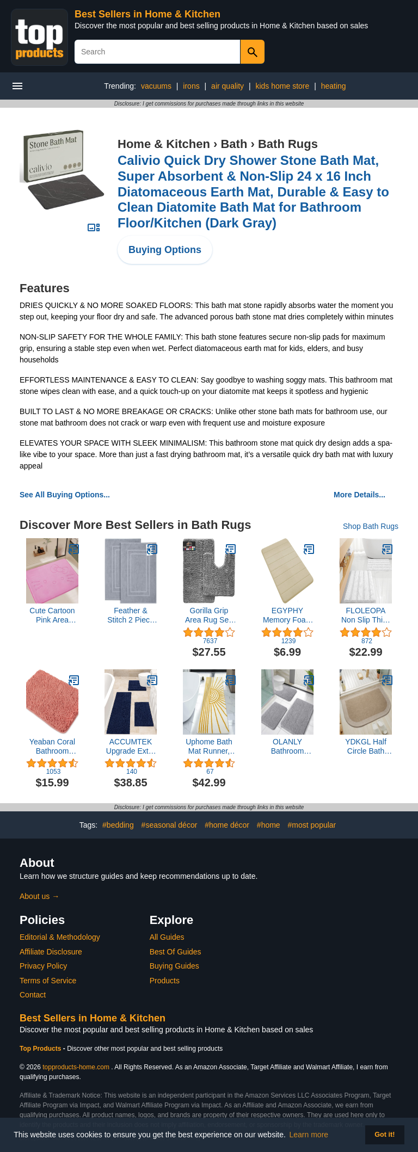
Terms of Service (48, 980)
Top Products (41, 1048)
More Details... (359, 494)
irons (191, 86)
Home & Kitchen (164, 144)
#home (268, 825)
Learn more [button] (309, 1134)
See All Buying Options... (65, 494)
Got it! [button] (384, 1134)
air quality (227, 86)
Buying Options (164, 249)
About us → (39, 896)
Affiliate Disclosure (51, 951)
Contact (33, 994)
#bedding (118, 825)
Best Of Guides (175, 951)
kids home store (282, 86)
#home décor (227, 825)
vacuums (156, 86)
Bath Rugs (288, 144)
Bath (233, 144)
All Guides (167, 937)
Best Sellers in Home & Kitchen (147, 14)
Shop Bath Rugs (370, 526)
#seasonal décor (170, 825)
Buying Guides (174, 966)
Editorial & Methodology (60, 937)
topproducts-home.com (75, 1067)
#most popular (312, 825)
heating (333, 86)
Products (165, 980)
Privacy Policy (43, 966)
